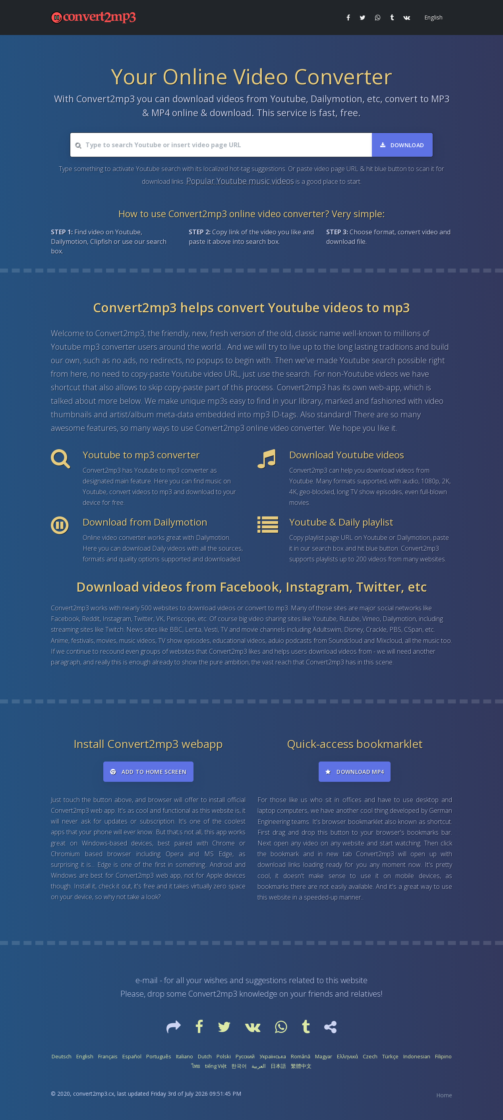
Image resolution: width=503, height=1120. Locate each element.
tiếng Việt (215, 1065)
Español (131, 1056)
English (84, 1056)
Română (300, 1056)
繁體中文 (301, 1065)
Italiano (184, 1056)
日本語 (278, 1065)
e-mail (146, 980)
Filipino (443, 1056)
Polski (224, 1056)
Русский (245, 1056)
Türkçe (390, 1056)
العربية (258, 1065)
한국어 (239, 1065)
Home (444, 1095)
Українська (272, 1056)
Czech (370, 1056)
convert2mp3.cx (93, 1093)
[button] (432, 17)
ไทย (196, 1065)
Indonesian (416, 1056)
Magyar (323, 1056)
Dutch (205, 1056)
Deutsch (62, 1056)
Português (158, 1056)
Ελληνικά (347, 1056)
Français (108, 1056)
